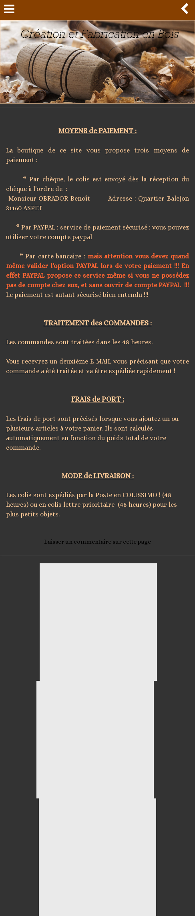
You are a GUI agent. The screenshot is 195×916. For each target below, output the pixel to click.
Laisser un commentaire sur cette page (97, 541)
